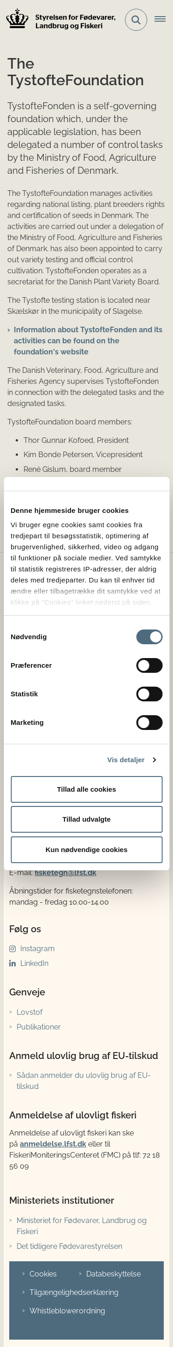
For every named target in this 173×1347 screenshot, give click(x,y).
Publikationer (39, 1027)
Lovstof (29, 1012)
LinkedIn (34, 963)
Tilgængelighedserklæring (74, 1292)
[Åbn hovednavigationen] (164, 20)
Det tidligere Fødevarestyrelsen (69, 1246)
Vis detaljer (126, 760)
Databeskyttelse (113, 1274)
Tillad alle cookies (86, 789)
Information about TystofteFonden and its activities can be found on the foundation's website (88, 340)
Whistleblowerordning (67, 1310)
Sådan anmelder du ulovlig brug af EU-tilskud (84, 1081)
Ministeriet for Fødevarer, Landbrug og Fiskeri (82, 1226)
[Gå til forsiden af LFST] (58, 20)
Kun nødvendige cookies (87, 849)
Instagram (37, 948)
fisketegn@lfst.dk (65, 872)
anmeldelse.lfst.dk (53, 1144)
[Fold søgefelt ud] (136, 20)
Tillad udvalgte (86, 819)
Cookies (43, 1274)
